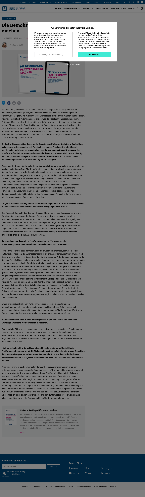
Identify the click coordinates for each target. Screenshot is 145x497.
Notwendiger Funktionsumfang (51, 54)
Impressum (77, 64)
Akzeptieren (94, 54)
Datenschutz (68, 64)
